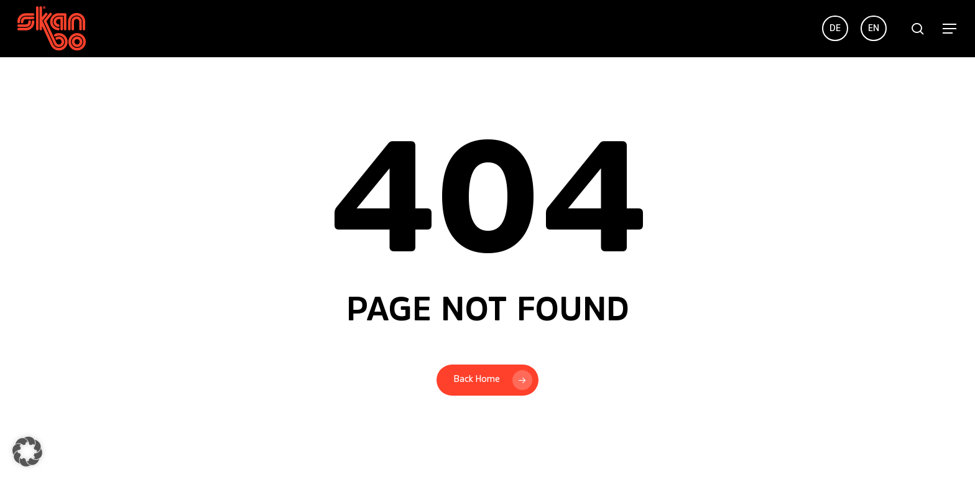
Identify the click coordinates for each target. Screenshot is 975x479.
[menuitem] (835, 28)
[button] (950, 28)
